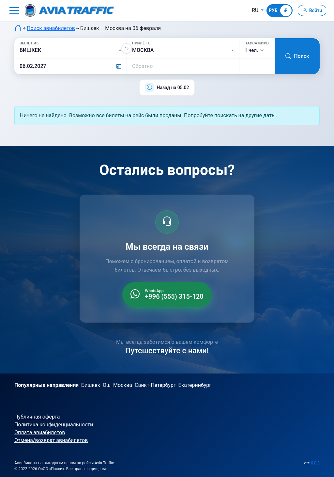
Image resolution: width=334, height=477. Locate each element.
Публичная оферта (37, 417)
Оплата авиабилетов (39, 432)
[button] (14, 10)
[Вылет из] (70, 50)
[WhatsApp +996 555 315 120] (166, 294)
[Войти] (310, 10)
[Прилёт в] (183, 50)
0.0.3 (315, 463)
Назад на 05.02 (173, 87)
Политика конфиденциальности (53, 424)
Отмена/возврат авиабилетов (51, 440)
